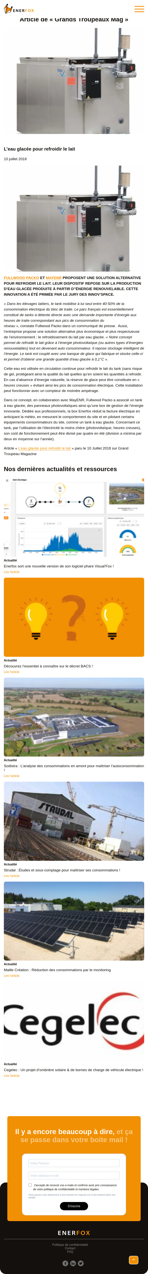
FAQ (70, 1251)
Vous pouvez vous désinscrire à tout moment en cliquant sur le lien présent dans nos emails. (72, 1196)
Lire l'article (11, 572)
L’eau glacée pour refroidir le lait (44, 448)
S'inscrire (74, 1206)
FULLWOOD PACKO (21, 278)
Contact (70, 1248)
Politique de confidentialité (70, 1244)
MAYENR (53, 278)
